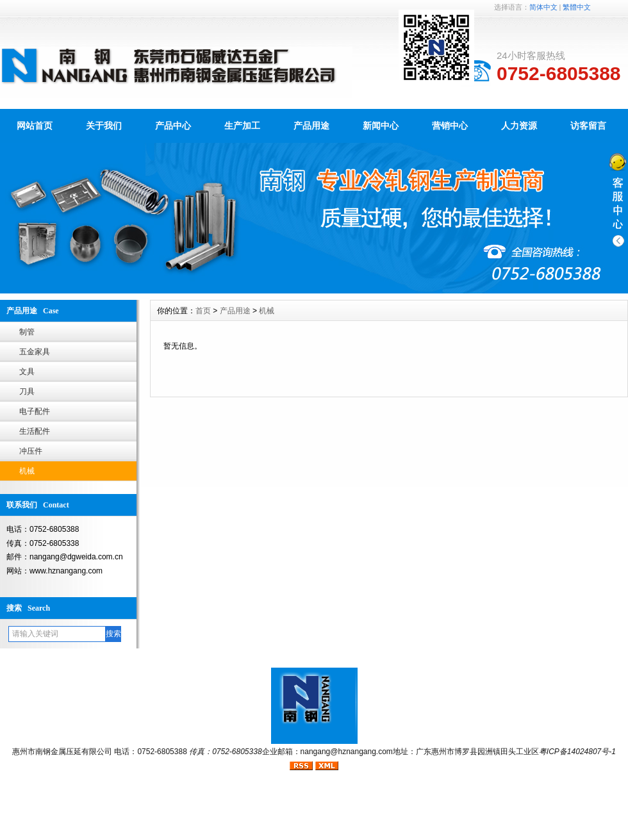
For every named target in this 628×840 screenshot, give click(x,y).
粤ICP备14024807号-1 (577, 751)
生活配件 (34, 431)
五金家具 (34, 351)
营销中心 (450, 125)
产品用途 (311, 125)
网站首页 (35, 125)
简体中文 (543, 7)
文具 (27, 371)
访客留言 (588, 125)
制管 (27, 331)
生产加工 (242, 125)
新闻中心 (381, 125)
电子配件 (34, 411)
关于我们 (104, 125)
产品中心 (173, 125)
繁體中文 (577, 7)
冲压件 (30, 451)
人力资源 (519, 125)
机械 (27, 470)
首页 (203, 310)
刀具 (27, 391)
